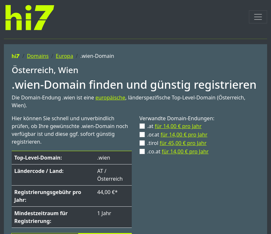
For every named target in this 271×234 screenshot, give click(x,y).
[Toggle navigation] (258, 16)
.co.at (178, 151)
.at (174, 126)
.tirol (177, 143)
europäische (110, 97)
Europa (64, 55)
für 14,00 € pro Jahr (178, 126)
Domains (38, 55)
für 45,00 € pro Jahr (183, 143)
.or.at (177, 134)
